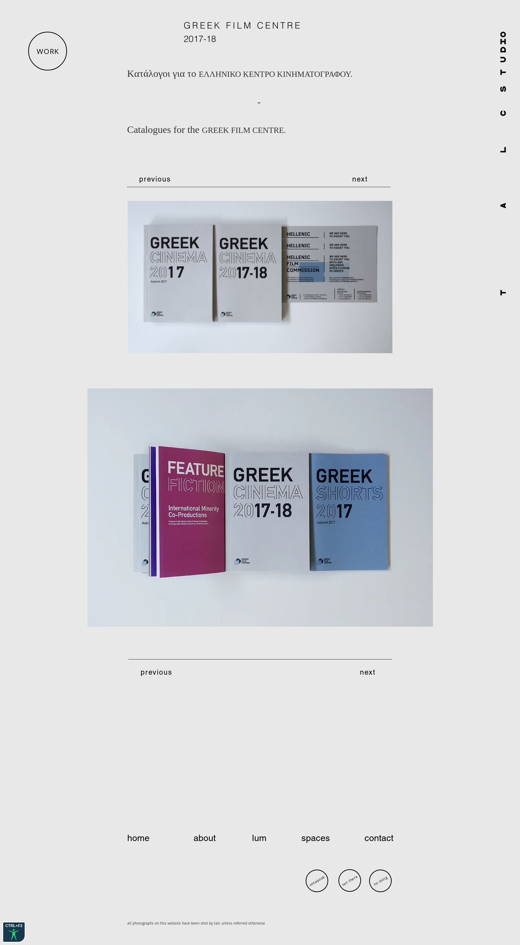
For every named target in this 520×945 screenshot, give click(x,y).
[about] (205, 838)
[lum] (261, 838)
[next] (361, 179)
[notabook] (316, 880)
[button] (47, 51)
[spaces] (316, 838)
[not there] (349, 880)
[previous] (156, 179)
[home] (152, 838)
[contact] (369, 838)
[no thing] (380, 880)
